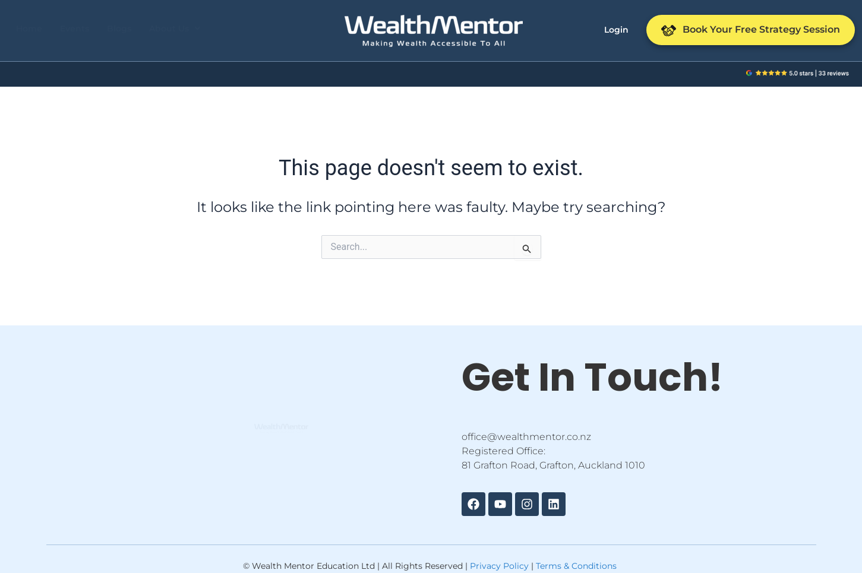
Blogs (119, 28)
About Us (174, 28)
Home (29, 28)
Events (74, 28)
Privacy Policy (499, 566)
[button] (174, 29)
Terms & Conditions (576, 566)
